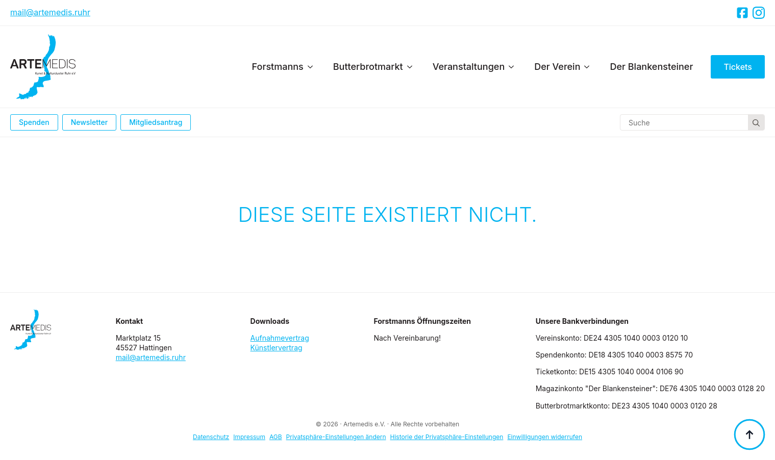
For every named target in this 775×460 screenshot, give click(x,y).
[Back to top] (749, 434)
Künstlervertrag (277, 347)
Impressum (249, 437)
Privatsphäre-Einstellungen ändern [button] (336, 437)
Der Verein (557, 66)
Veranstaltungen (469, 66)
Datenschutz (211, 437)
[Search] (756, 123)
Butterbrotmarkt (368, 66)
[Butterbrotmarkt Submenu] (412, 67)
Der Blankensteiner (651, 66)
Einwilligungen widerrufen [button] (544, 437)
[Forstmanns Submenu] (313, 67)
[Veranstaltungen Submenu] (514, 67)
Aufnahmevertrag (280, 338)
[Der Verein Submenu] (589, 67)
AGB (275, 437)
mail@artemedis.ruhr (50, 12)
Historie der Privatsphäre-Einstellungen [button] (447, 437)
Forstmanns (278, 66)
